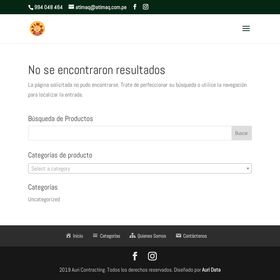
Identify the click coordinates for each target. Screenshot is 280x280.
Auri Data (211, 269)
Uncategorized (44, 199)
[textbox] (140, 169)
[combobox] (140, 168)
